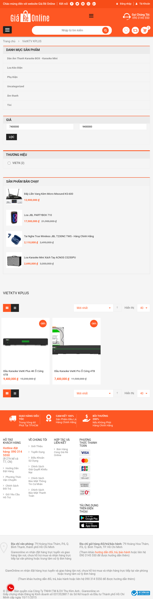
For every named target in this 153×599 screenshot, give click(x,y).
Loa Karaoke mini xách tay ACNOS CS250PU (50, 257)
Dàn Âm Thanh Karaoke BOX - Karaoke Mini (32, 58)
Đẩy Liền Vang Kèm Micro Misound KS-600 (48, 193)
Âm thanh (12, 95)
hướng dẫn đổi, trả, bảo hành (112, 552)
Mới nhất (82, 308)
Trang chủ (9, 41)
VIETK (18, 163)
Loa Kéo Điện (15, 67)
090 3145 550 (140, 17)
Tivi (9, 105)
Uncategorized (15, 86)
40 (141, 308)
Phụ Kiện (12, 77)
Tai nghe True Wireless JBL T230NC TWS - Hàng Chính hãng (59, 236)
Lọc (11, 137)
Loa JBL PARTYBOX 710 (38, 215)
